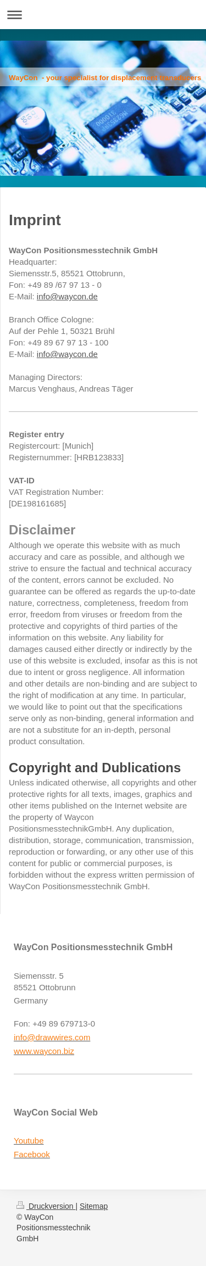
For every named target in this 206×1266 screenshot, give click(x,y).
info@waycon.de (67, 296)
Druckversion (45, 1206)
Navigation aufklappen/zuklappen (103, 14)
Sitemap (94, 1206)
